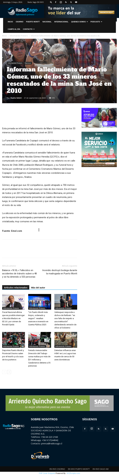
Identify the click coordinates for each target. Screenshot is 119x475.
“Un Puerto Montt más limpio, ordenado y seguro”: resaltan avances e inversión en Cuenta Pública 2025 (38, 318)
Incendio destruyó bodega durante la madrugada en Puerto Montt (59, 272)
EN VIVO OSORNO (57, 469)
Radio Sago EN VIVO (36, 2)
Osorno (19, 22)
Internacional (61, 22)
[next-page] (9, 372)
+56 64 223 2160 (49, 436)
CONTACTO (29, 29)
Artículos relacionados (15, 287)
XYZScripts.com (73, 473)
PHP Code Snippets (47, 473)
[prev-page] (4, 372)
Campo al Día (14, 29)
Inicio (4, 35)
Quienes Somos (79, 22)
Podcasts (96, 22)
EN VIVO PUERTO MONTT (79, 469)
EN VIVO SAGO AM (100, 469)
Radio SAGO (16, 98)
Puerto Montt (33, 22)
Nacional (46, 22)
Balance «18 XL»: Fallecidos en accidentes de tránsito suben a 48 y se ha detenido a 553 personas (19, 273)
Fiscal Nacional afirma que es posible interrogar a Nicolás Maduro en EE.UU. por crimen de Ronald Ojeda (13, 318)
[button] (51, 2)
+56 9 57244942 (50, 440)
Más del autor (38, 287)
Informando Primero (19, 35)
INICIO (10, 22)
